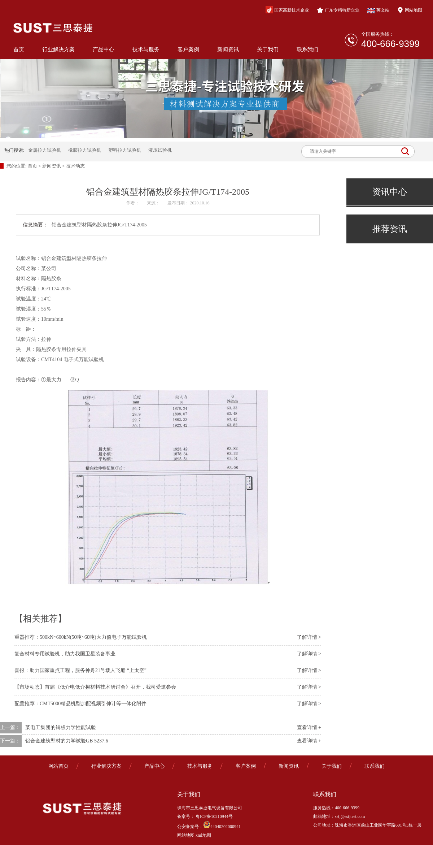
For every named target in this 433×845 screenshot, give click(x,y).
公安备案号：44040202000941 (209, 826)
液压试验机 (160, 150)
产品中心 (103, 49)
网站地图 (409, 10)
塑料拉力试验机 (124, 150)
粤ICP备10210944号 (213, 816)
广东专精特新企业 (338, 10)
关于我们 (268, 49)
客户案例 (188, 49)
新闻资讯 (228, 49)
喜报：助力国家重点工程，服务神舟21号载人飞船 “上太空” (80, 670)
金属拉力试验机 (44, 150)
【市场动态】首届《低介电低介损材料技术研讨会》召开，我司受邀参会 (95, 687)
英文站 (378, 10)
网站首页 (58, 766)
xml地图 (203, 835)
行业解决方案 (58, 49)
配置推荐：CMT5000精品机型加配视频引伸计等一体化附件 (80, 703)
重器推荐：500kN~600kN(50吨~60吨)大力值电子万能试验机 (80, 637)
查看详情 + (309, 727)
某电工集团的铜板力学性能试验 (60, 727)
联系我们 (307, 49)
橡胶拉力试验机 (84, 150)
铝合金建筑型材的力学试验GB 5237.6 (66, 741)
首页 (18, 49)
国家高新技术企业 (287, 9)
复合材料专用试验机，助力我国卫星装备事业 (64, 653)
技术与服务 (145, 49)
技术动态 (75, 166)
